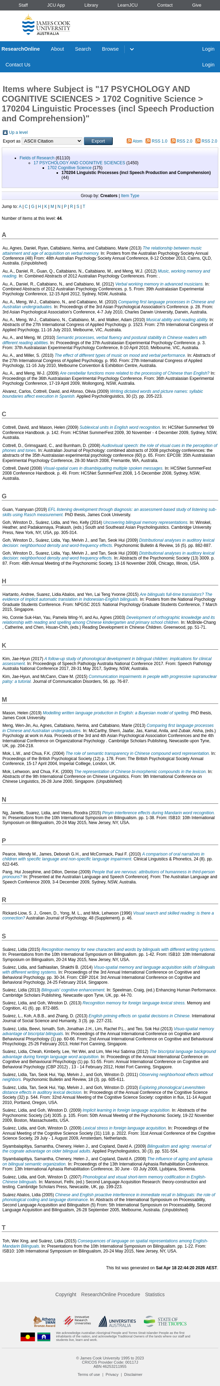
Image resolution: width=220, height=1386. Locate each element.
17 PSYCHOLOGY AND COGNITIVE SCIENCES (79, 162)
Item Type (130, 195)
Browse (110, 49)
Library (91, 5)
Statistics (154, 1294)
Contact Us (18, 64)
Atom (137, 141)
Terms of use (89, 1374)
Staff (23, 5)
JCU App (56, 5)
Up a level (18, 132)
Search (83, 49)
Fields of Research (37, 158)
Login (208, 49)
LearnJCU (128, 5)
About (57, 49)
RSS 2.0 (184, 141)
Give (196, 5)
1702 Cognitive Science (69, 167)
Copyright (66, 1294)
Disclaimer (133, 1374)
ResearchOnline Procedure (110, 1294)
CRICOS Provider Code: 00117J (110, 1362)
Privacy (112, 1374)
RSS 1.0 (160, 141)
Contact (165, 5)
